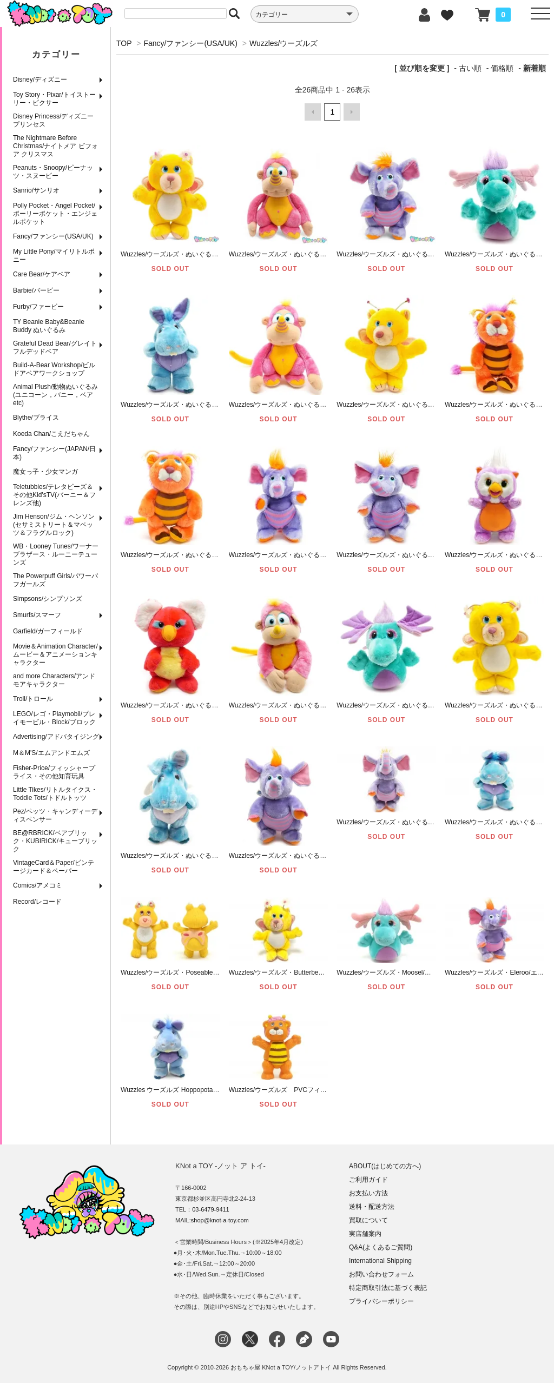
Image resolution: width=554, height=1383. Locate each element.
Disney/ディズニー (40, 79)
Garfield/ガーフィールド (48, 631)
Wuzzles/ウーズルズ (283, 43)
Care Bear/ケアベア (41, 274)
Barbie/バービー (36, 290)
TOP (123, 43)
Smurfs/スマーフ (37, 615)
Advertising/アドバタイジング (56, 736)
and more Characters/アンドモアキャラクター (54, 680)
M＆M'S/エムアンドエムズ (51, 753)
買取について (368, 1220)
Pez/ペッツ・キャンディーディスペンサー (55, 815)
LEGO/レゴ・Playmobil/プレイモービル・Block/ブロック (54, 718)
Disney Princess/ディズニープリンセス (53, 120)
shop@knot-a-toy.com (220, 1220)
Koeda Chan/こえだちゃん (51, 434)
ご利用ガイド (368, 1179)
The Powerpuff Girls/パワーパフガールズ (55, 580)
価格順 (502, 68)
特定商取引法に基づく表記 (388, 1288)
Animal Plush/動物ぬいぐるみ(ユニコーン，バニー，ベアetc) (55, 395)
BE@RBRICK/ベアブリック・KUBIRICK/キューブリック (55, 841)
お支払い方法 (368, 1193)
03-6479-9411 (210, 1209)
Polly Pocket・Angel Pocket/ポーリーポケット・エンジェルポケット (55, 214)
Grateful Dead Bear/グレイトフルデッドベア (55, 347)
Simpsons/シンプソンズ (47, 599)
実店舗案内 (365, 1234)
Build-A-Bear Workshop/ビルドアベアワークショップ (54, 369)
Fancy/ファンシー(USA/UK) (53, 236)
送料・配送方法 (371, 1206)
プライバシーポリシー (381, 1301)
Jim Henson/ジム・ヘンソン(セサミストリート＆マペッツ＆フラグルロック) (54, 525)
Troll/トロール (33, 699)
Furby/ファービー (38, 306)
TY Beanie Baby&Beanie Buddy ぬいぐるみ (48, 326)
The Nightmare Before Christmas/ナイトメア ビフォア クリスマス (55, 146)
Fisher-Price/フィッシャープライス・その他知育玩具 (54, 772)
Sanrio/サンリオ (36, 190)
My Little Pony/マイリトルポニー (54, 255)
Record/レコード (37, 901)
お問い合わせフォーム (381, 1274)
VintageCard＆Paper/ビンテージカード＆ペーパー (53, 867)
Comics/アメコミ (37, 885)
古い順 (470, 68)
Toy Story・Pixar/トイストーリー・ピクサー (54, 99)
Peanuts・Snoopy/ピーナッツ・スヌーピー (53, 172)
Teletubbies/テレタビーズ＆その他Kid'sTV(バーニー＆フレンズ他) (54, 495)
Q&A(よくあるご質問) (380, 1247)
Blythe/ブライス (36, 417)
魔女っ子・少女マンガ (45, 471)
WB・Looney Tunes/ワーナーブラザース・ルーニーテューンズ (55, 554)
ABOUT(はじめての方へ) (385, 1166)
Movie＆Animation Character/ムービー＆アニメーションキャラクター (55, 654)
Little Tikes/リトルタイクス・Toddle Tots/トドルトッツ (55, 794)
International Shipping (380, 1261)
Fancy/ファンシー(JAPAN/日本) (54, 453)
